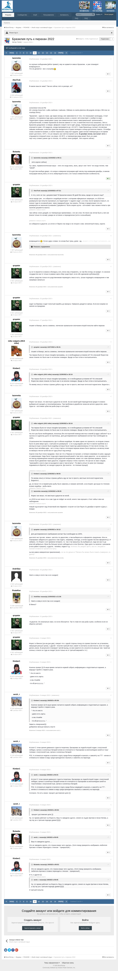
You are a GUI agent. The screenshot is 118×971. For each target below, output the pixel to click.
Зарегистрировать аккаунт (32, 928)
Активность (64, 15)
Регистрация (109, 14)
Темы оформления (52, 963)
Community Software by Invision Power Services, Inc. (59, 967)
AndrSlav (16, 569)
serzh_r (16, 694)
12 (38, 53)
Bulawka (16, 152)
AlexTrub (16, 80)
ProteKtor (16, 590)
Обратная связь (68, 963)
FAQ (76, 18)
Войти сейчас (85, 928)
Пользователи (48, 15)
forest (19, 42)
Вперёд (60, 52)
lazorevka (16, 58)
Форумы (8, 15)
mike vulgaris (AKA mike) (43, 374)
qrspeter (16, 185)
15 (51, 53)
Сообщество (22, 15)
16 (55, 53)
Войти (99, 14)
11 (34, 53)
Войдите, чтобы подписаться (88, 39)
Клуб (35, 15)
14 (47, 53)
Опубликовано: (41, 59)
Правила (7, 23)
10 (30, 53)
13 (42, 53)
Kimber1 (16, 368)
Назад (12, 52)
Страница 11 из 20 (76, 52)
